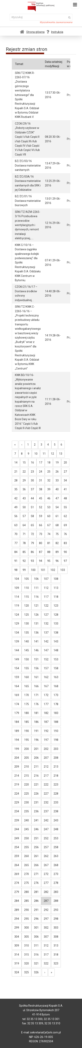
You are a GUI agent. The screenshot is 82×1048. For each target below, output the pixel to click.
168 (56, 686)
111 (36, 587)
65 (32, 525)
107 (46, 578)
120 (26, 605)
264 (16, 865)
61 (57, 516)
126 (36, 614)
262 (46, 856)
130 (26, 623)
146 (36, 650)
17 (40, 462)
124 (16, 614)
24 (40, 471)
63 (15, 525)
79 (32, 543)
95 (48, 560)
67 (48, 525)
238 (56, 811)
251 (36, 838)
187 (46, 721)
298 (56, 918)
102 (52, 569)
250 (26, 838)
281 (36, 891)
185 (26, 721)
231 (36, 802)
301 (36, 927)
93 (32, 560)
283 (56, 891)
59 (40, 516)
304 (16, 936)
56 (15, 516)
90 (65, 552)
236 (36, 811)
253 (56, 838)
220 (26, 784)
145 (26, 650)
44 (32, 498)
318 (56, 954)
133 (56, 623)
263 (56, 856)
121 (36, 605)
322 (46, 963)
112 (46, 587)
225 (26, 793)
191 (36, 730)
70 (15, 534)
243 (56, 820)
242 (46, 820)
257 (46, 847)
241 (36, 820)
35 (15, 489)
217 (46, 775)
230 (26, 802)
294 (16, 918)
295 (26, 918)
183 (56, 713)
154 (16, 668)
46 (48, 498)
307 (46, 936)
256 (36, 847)
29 (24, 480)
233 (56, 802)
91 (15, 560)
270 (26, 874)
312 (46, 945)
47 (57, 498)
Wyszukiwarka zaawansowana (56, 22)
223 (56, 784)
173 (56, 695)
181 (36, 713)
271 (36, 874)
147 (46, 650)
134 (16, 632)
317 (46, 954)
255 (26, 847)
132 (46, 623)
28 (15, 480)
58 (32, 516)
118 (56, 596)
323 (56, 963)
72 (32, 534)
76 (65, 534)
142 (46, 641)
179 (16, 713)
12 (52, 453)
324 (16, 972)
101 (43, 569)
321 (36, 963)
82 (57, 543)
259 (16, 856)
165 (26, 686)
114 (16, 596)
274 (16, 882)
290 (26, 909)
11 (44, 453)
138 (56, 632)
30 (32, 480)
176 (36, 704)
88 (48, 552)
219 (16, 784)
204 (16, 757)
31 (40, 480)
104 (16, 578)
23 (32, 471)
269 (16, 874)
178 (56, 704)
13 (60, 453)
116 (36, 596)
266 (36, 865)
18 (48, 462)
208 (56, 757)
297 (46, 918)
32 (48, 480)
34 (65, 480)
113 (56, 587)
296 (36, 918)
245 (26, 829)
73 (40, 534)
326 (36, 972)
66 (40, 525)
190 (26, 730)
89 (57, 552)
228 (56, 793)
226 (36, 793)
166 (36, 686)
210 (26, 766)
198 (56, 739)
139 (16, 641)
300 (26, 927)
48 (65, 498)
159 (16, 677)
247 (46, 829)
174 (16, 704)
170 (26, 695)
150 (26, 659)
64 (24, 525)
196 (36, 739)
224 (16, 793)
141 (36, 641)
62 (65, 516)
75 (57, 534)
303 (56, 927)
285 (26, 900)
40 (57, 489)
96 (57, 560)
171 (36, 695)
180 (26, 713)
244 (16, 829)
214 (16, 775)
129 (16, 623)
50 (24, 507)
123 (56, 605)
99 (24, 569)
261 (36, 856)
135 (26, 632)
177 (46, 704)
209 (16, 766)
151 (36, 659)
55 (65, 507)
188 (56, 721)
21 (15, 471)
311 (36, 945)
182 (46, 713)
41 (65, 489)
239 (16, 820)
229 (16, 802)
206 (36, 757)
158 (56, 668)
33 (57, 480)
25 (48, 471)
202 (46, 748)
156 (36, 668)
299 (16, 927)
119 (16, 605)
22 (24, 471)
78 (24, 543)
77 (15, 543)
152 (46, 659)
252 (46, 838)
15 (24, 462)
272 (46, 874)
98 (15, 569)
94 (40, 560)
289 (16, 909)
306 (36, 936)
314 (16, 954)
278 (56, 882)
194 (16, 739)
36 (24, 489)
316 (36, 954)
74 (48, 534)
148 (56, 650)
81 (48, 543)
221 (36, 784)
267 (46, 865)
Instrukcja (54, 32)
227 (46, 793)
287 (46, 900)
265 (26, 865)
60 (48, 516)
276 (36, 882)
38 (40, 489)
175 (26, 704)
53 (48, 507)
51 (32, 507)
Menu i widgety (75, 5)
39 (48, 489)
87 (40, 552)
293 (56, 909)
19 (57, 462)
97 (65, 560)
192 (46, 730)
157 (46, 668)
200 (26, 748)
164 (16, 686)
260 (26, 856)
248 (56, 829)
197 (46, 739)
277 (46, 882)
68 (57, 525)
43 (24, 498)
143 (56, 641)
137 (46, 632)
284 (16, 900)
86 (32, 552)
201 (36, 748)
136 (36, 632)
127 (46, 614)
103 (62, 569)
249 (16, 838)
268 (56, 865)
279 (16, 891)
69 (65, 525)
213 (56, 766)
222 (46, 784)
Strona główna (32, 32)
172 (46, 695)
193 (56, 730)
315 (26, 954)
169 (16, 695)
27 (65, 471)
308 (56, 936)
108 (56, 578)
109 (16, 587)
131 (36, 623)
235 (26, 811)
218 (56, 775)
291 (36, 909)
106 (36, 578)
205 (26, 757)
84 (15, 552)
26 (57, 471)
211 (36, 766)
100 (33, 569)
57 (24, 516)
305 (26, 936)
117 (46, 596)
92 (24, 560)
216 (36, 775)
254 (16, 847)
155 (26, 668)
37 (32, 489)
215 (26, 775)
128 (56, 614)
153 (56, 659)
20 (65, 462)
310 (26, 945)
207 (46, 757)
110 (26, 587)
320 (26, 963)
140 (26, 641)
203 (56, 748)
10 (35, 453)
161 (36, 677)
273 (56, 874)
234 (16, 811)
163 (56, 677)
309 (16, 945)
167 (46, 686)
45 (40, 498)
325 (26, 972)
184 (16, 721)
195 (26, 739)
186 (36, 721)
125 (26, 614)
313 (56, 945)
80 (40, 543)
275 (26, 882)
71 (24, 534)
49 (15, 507)
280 (26, 891)
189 (16, 730)
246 (36, 829)
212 (46, 766)
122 (46, 605)
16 (32, 462)
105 (26, 578)
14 (15, 462)
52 (40, 507)
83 (65, 543)
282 (46, 891)
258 (56, 847)
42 (15, 498)
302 (46, 927)
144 (16, 650)
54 (57, 507)
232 (46, 802)
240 (26, 820)
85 (24, 552)
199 (16, 748)
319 (16, 963)
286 (36, 900)
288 (56, 900)
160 (26, 677)
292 (46, 909)
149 (16, 659)
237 (46, 811)
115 (26, 596)
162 (46, 677)
